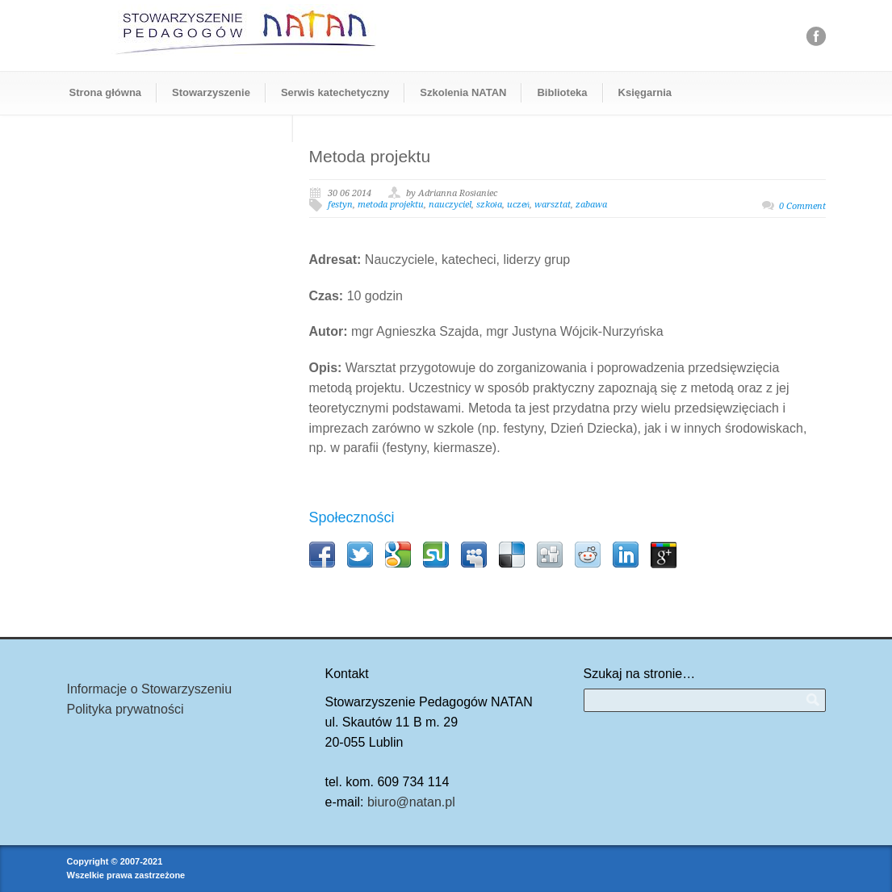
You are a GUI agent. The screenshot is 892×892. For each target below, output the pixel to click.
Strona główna (105, 92)
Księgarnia (645, 92)
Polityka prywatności (125, 709)
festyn (340, 204)
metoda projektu (391, 204)
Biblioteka (562, 92)
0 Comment (802, 206)
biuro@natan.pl (411, 802)
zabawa (591, 204)
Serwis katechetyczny (335, 92)
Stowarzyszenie (211, 92)
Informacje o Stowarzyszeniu (149, 689)
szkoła (489, 204)
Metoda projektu (370, 156)
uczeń (518, 204)
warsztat (552, 204)
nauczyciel (450, 204)
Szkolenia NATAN (463, 92)
